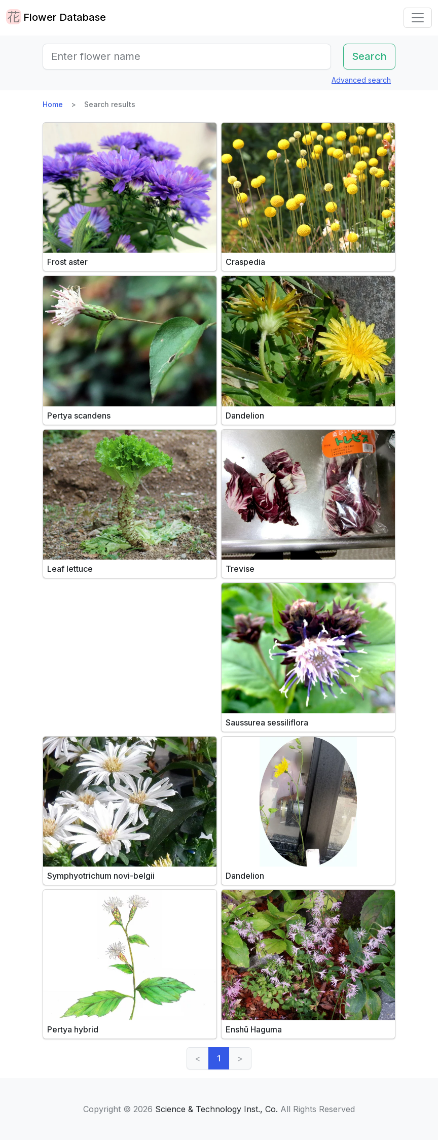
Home (53, 104)
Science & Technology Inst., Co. (216, 1109)
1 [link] (219, 1058)
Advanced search (361, 80)
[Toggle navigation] (418, 18)
